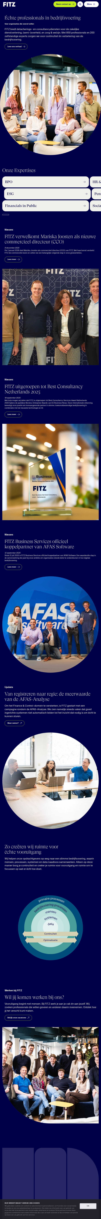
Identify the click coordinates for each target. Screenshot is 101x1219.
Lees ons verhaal (16, 46)
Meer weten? (15, 723)
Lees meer (13, 259)
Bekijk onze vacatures (18, 1018)
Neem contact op (65, 4)
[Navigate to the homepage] (9, 4)
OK (88, 1206)
